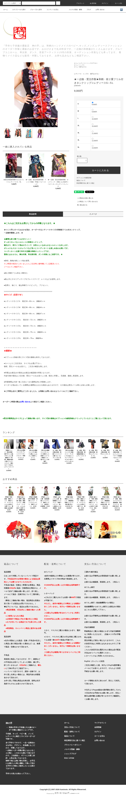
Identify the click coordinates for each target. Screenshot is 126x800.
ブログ (87, 9)
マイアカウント (100, 723)
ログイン (103, 3)
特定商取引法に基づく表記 (85, 183)
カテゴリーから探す (17, 9)
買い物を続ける (80, 205)
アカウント (79, 3)
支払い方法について (72, 727)
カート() (117, 3)
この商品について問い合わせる (86, 201)
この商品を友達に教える (83, 198)
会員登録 (91, 3)
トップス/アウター (92, 63)
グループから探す (34, 9)
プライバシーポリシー (72, 745)
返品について (81, 180)
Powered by (63, 793)
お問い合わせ (98, 9)
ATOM (71, 758)
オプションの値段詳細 (84, 178)
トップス (81, 65)
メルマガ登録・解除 (74, 9)
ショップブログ (70, 754)
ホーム (5, 9)
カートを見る (99, 736)
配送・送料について (72, 732)
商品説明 (33, 214)
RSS (66, 758)
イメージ (93, 214)
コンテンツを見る (51, 9)
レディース (82, 63)
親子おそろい (83, 67)
